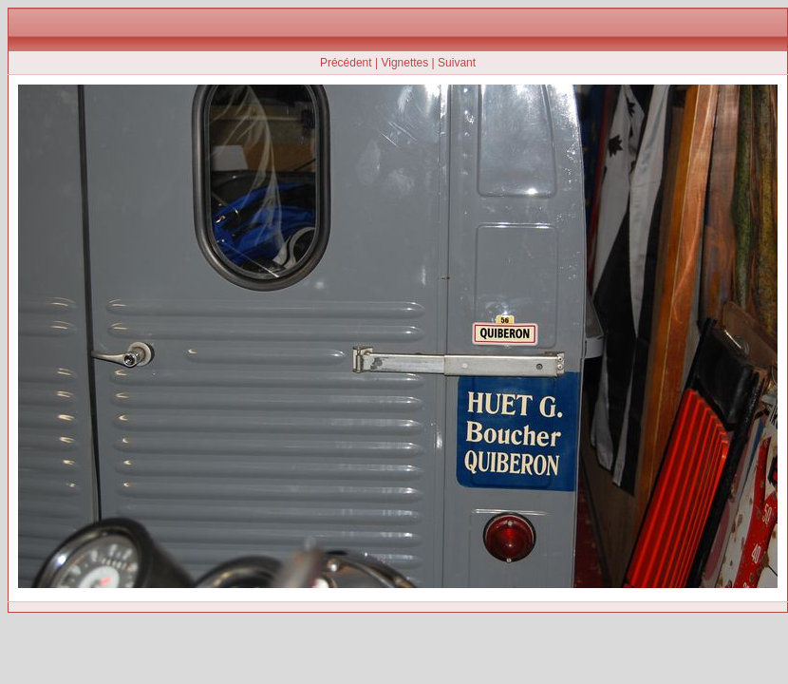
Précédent (346, 62)
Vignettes (404, 62)
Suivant (457, 62)
